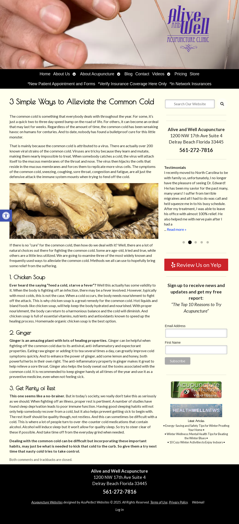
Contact (142, 74)
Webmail (198, 502)
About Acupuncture (97, 74)
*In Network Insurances (190, 84)
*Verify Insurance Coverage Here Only (132, 84)
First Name (172, 342)
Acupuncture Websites (47, 502)
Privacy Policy (178, 502)
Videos (158, 74)
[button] (6, 216)
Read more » (176, 229)
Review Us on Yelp (196, 264)
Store (194, 74)
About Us (61, 74)
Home (45, 74)
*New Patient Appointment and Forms (61, 84)
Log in (119, 510)
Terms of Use (159, 502)
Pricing (180, 74)
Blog (128, 74)
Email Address (175, 326)
